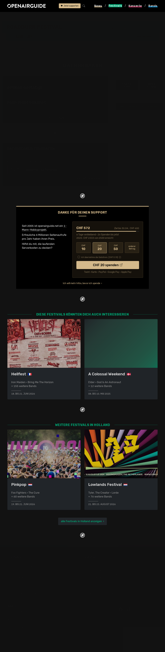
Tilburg (120, 29)
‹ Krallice (127, 117)
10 (83, 247)
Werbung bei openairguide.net (25, 619)
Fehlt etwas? (98, 149)
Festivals (23, 16)
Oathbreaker (88, 16)
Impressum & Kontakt (20, 626)
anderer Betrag (132, 247)
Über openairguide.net (21, 611)
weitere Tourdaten (151, 85)
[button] (146, 36)
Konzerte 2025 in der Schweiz (102, 585)
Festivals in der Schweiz (21, 566)
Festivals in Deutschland (22, 570)
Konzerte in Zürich (95, 566)
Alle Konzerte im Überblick (100, 593)
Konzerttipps (92, 562)
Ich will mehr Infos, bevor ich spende (81, 283)
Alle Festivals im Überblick (23, 593)
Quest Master (151, 117)
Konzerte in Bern (94, 570)
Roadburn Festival (55, 16)
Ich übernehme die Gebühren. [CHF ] (99, 257)
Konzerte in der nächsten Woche (104, 574)
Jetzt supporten (69, 6)
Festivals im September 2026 (25, 589)
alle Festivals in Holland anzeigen (81, 521)
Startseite (8, 16)
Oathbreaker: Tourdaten (30, 149)
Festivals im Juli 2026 (20, 585)
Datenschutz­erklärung (20, 622)
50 (116, 247)
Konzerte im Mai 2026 (97, 581)
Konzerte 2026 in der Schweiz (102, 589)
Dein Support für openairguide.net (28, 615)
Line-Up (73, 16)
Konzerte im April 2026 (98, 577)
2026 (61, 117)
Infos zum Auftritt (127, 85)
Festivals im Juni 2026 (21, 581)
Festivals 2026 (16, 574)
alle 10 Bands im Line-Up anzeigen (139, 106)
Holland (36, 16)
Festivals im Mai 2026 (20, 577)
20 (100, 247)
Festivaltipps (15, 562)
